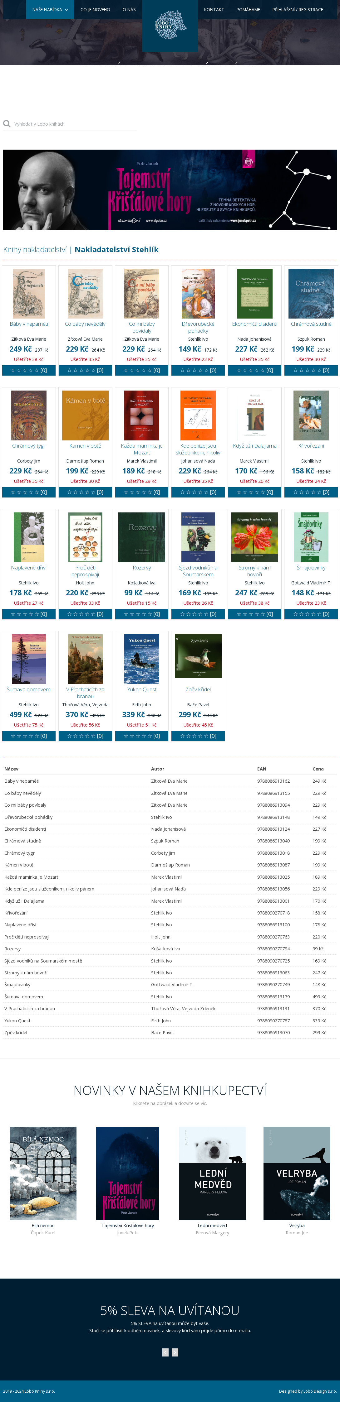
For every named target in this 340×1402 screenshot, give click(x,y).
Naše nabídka (47, 9)
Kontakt (214, 9)
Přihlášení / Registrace (298, 9)
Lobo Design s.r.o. (320, 1391)
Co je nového (95, 9)
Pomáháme (248, 9)
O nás (129, 9)
